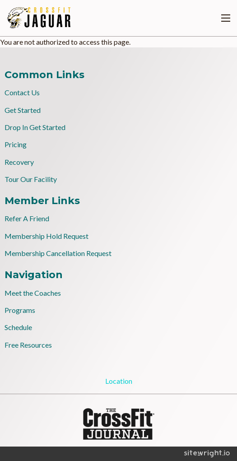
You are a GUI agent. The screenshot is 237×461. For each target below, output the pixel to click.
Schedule (18, 327)
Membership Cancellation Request (58, 253)
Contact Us (22, 92)
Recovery (19, 162)
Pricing (16, 144)
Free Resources (28, 344)
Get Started (23, 110)
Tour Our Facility (31, 179)
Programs (20, 310)
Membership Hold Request (46, 236)
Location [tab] (118, 381)
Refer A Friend (27, 218)
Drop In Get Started (35, 127)
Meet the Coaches (33, 293)
